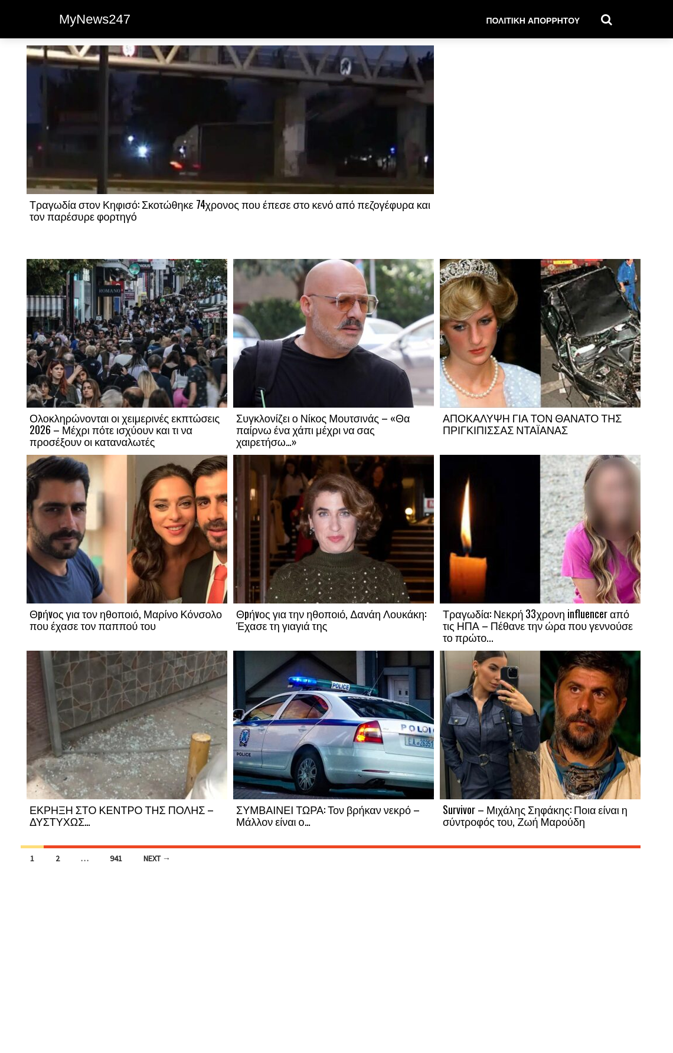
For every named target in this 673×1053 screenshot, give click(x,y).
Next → (157, 858)
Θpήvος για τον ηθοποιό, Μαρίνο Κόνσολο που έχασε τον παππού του (126, 619)
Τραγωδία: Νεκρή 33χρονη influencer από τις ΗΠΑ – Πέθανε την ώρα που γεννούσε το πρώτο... (538, 625)
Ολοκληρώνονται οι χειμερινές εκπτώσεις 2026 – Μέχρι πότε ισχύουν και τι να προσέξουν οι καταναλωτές (125, 429)
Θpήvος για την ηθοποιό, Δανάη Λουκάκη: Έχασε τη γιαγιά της (331, 619)
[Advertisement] (540, 151)
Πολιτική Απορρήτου (533, 20)
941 (116, 858)
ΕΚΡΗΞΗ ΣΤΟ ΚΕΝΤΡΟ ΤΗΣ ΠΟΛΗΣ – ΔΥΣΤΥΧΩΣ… (122, 815)
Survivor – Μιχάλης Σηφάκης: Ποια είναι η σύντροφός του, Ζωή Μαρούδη (535, 815)
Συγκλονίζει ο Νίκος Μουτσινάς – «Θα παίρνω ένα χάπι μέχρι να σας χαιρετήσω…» (323, 429)
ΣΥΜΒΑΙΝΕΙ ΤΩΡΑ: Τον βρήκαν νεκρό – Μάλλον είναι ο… (328, 815)
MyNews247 (94, 19)
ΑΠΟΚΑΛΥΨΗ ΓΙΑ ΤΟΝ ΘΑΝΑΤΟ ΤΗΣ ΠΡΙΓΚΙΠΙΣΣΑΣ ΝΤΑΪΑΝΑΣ (532, 423)
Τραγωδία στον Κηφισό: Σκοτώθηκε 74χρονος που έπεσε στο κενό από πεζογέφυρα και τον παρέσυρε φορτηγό (230, 210)
